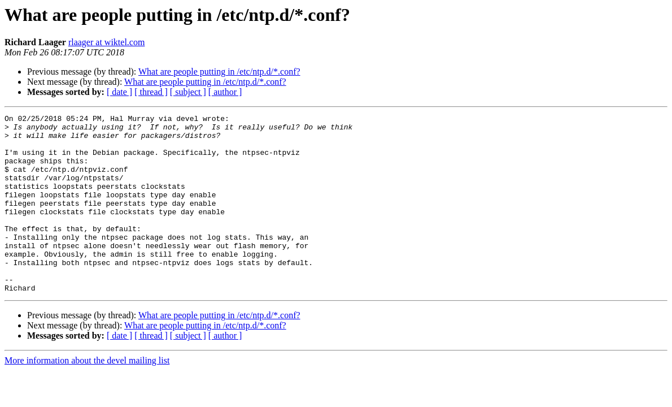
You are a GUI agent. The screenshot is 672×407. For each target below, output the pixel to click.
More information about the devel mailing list (87, 396)
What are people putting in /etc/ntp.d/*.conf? (219, 71)
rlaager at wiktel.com (106, 42)
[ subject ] (188, 92)
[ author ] (225, 92)
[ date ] (119, 92)
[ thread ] (151, 92)
